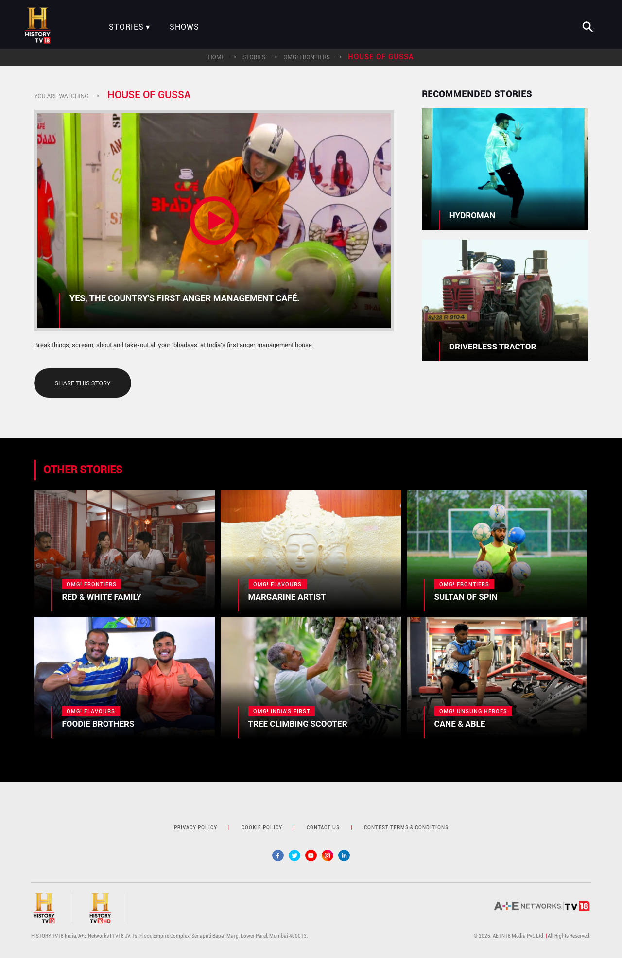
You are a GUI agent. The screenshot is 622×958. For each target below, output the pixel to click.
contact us (323, 827)
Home (216, 57)
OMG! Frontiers (306, 57)
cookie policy (262, 827)
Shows (184, 27)
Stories (126, 27)
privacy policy (195, 827)
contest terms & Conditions (406, 827)
